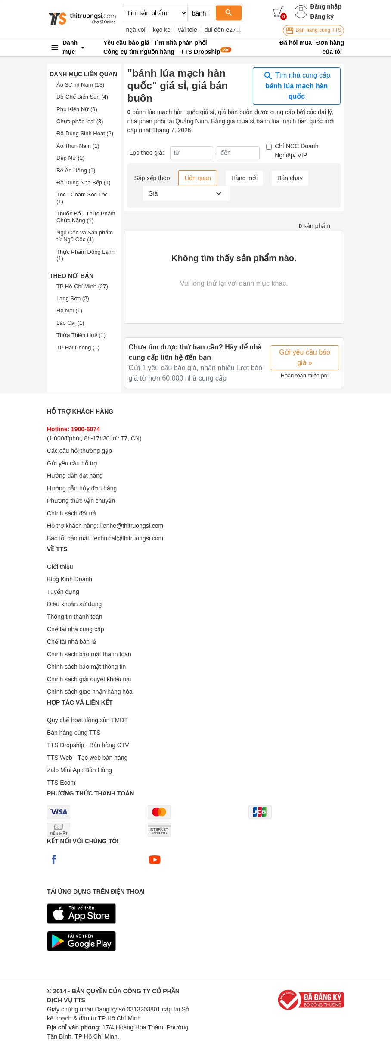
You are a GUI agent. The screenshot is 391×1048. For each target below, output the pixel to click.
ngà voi (136, 29)
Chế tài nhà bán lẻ (71, 641)
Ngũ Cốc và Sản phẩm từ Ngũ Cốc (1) (84, 236)
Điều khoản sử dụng (74, 604)
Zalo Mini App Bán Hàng (79, 770)
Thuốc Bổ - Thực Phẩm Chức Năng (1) (85, 217)
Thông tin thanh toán (74, 616)
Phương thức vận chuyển (81, 500)
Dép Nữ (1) (70, 158)
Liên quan (197, 178)
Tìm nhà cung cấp (296, 85)
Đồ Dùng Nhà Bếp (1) (83, 182)
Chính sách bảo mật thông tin (86, 666)
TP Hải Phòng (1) (77, 347)
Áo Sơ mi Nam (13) (80, 84)
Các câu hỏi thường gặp (79, 450)
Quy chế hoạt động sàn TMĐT (87, 720)
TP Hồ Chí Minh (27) (82, 286)
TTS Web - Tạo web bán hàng (87, 757)
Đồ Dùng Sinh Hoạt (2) (84, 133)
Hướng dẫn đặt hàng (75, 475)
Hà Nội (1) (69, 310)
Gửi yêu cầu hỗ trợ (72, 463)
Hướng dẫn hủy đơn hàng (82, 488)
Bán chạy (290, 178)
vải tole (187, 29)
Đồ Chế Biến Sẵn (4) (82, 97)
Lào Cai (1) (70, 323)
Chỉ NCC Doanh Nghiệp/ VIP (296, 151)
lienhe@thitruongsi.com (132, 525)
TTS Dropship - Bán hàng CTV (88, 745)
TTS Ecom (61, 782)
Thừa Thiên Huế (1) (81, 335)
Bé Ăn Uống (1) (75, 170)
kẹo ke (162, 29)
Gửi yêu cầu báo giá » (304, 357)
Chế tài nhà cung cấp (75, 629)
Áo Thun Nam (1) (77, 146)
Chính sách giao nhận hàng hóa (90, 691)
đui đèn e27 (220, 29)
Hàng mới (244, 178)
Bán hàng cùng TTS (313, 30)
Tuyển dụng (63, 591)
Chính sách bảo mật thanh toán (89, 654)
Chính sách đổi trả (71, 513)
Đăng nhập (325, 6)
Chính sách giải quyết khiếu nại (89, 679)
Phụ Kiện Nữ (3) (76, 109)
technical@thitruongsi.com (128, 538)
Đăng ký (321, 16)
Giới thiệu (60, 566)
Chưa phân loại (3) (79, 121)
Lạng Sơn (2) (72, 298)
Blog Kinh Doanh (69, 579)
